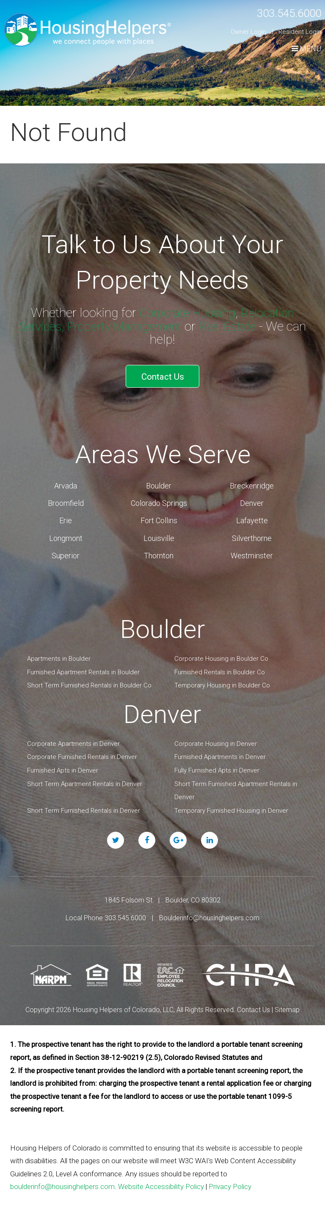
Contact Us (163, 374)
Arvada (65, 480)
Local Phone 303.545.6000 (106, 913)
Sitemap (287, 1005)
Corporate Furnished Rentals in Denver (82, 752)
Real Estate (231, 325)
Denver (252, 498)
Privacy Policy (230, 1182)
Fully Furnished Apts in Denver (216, 766)
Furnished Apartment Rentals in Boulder (83, 667)
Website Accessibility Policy (161, 1182)
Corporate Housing (185, 312)
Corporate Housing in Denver (215, 738)
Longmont (66, 533)
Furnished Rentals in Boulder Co (219, 667)
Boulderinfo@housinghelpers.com (209, 913)
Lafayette (252, 515)
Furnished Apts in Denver (62, 766)
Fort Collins (158, 515)
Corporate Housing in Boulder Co (221, 654)
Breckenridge (252, 480)
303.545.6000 (282, 12)
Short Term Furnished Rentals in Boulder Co (89, 680)
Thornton (159, 550)
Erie (65, 515)
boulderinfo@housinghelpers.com (62, 1182)
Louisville (158, 533)
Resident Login (299, 32)
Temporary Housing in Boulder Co (222, 680)
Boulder (158, 480)
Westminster (252, 550)
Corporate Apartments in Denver (73, 738)
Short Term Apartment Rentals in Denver (84, 779)
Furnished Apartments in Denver (220, 752)
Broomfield (66, 498)
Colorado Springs (159, 498)
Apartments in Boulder (59, 654)
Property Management (124, 325)
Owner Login (248, 32)
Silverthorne (252, 533)
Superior (66, 550)
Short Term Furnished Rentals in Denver (83, 805)
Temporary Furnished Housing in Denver (231, 805)
